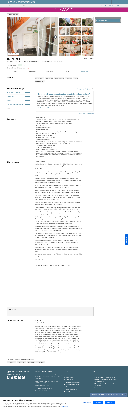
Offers (118, 5)
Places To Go (103, 5)
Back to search (13, 14)
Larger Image (13, 53)
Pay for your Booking (71, 389)
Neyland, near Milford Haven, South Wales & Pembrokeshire (35, 62)
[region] (64, 402)
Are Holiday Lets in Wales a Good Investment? (106, 375)
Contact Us (101, 2)
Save (87, 59)
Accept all (109, 402)
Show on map (84, 71)
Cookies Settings (86, 402)
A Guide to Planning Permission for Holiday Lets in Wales (105, 384)
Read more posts (98, 387)
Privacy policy (69, 377)
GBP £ (108, 2)
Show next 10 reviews (85, 113)
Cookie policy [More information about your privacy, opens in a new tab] (64, 406)
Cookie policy (69, 379)
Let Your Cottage (93, 2)
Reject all (98, 402)
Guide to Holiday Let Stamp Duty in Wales (105, 377)
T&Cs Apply (64, 10)
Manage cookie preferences (73, 382)
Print (92, 59)
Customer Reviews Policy (72, 384)
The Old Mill (13, 59)
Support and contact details (73, 375)
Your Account (116, 2)
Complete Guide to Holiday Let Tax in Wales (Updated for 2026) (105, 380)
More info (68, 387)
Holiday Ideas (112, 5)
